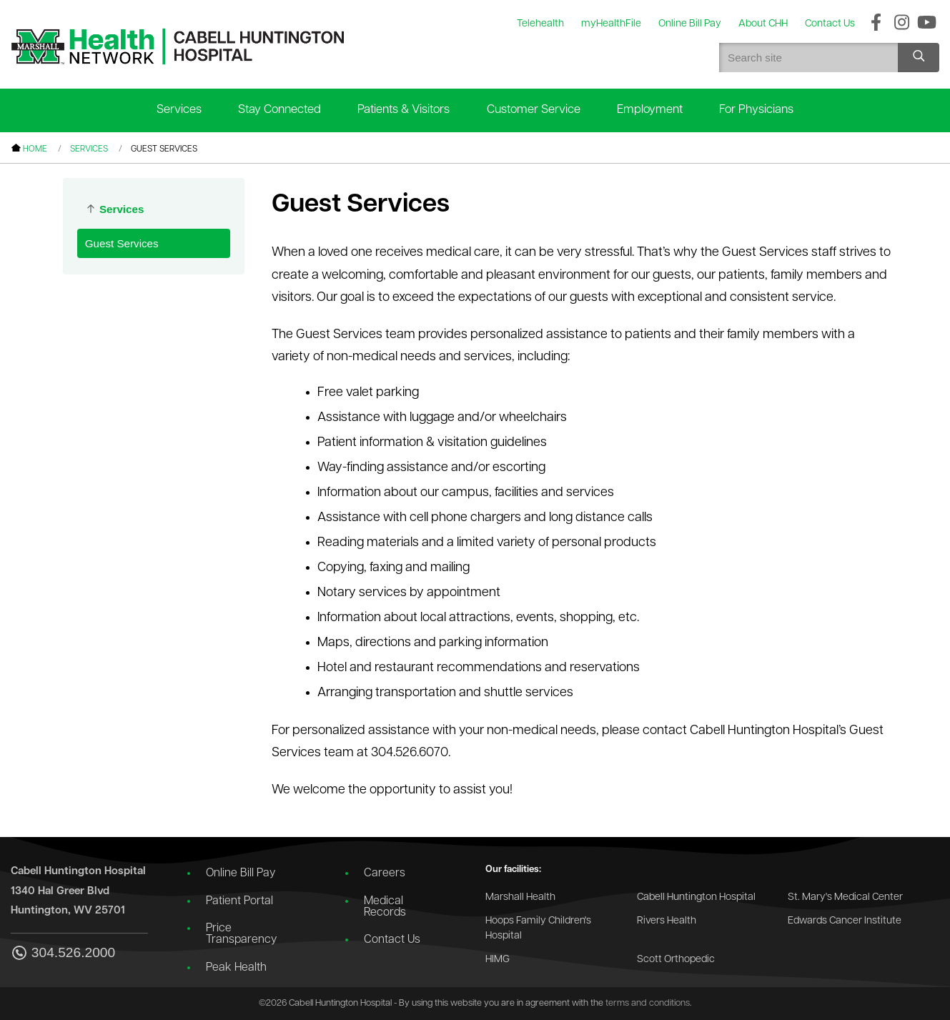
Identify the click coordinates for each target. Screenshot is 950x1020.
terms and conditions (647, 1003)
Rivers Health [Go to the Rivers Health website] (666, 921)
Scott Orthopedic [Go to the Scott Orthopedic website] (676, 959)
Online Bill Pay (240, 873)
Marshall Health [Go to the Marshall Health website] (520, 897)
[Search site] (918, 57)
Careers (384, 873)
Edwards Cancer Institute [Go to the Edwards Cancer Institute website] (844, 921)
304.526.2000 (63, 954)
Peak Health (236, 968)
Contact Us (392, 940)
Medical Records (385, 907)
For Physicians (756, 110)
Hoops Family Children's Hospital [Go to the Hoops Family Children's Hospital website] (538, 929)
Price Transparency (241, 934)
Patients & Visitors (403, 110)
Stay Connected (279, 110)
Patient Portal (239, 901)
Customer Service (533, 110)
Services (179, 110)
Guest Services (122, 243)
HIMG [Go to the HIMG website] (497, 959)
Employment (650, 110)
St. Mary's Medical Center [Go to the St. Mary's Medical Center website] (845, 897)
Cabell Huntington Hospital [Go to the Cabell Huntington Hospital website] (696, 897)
